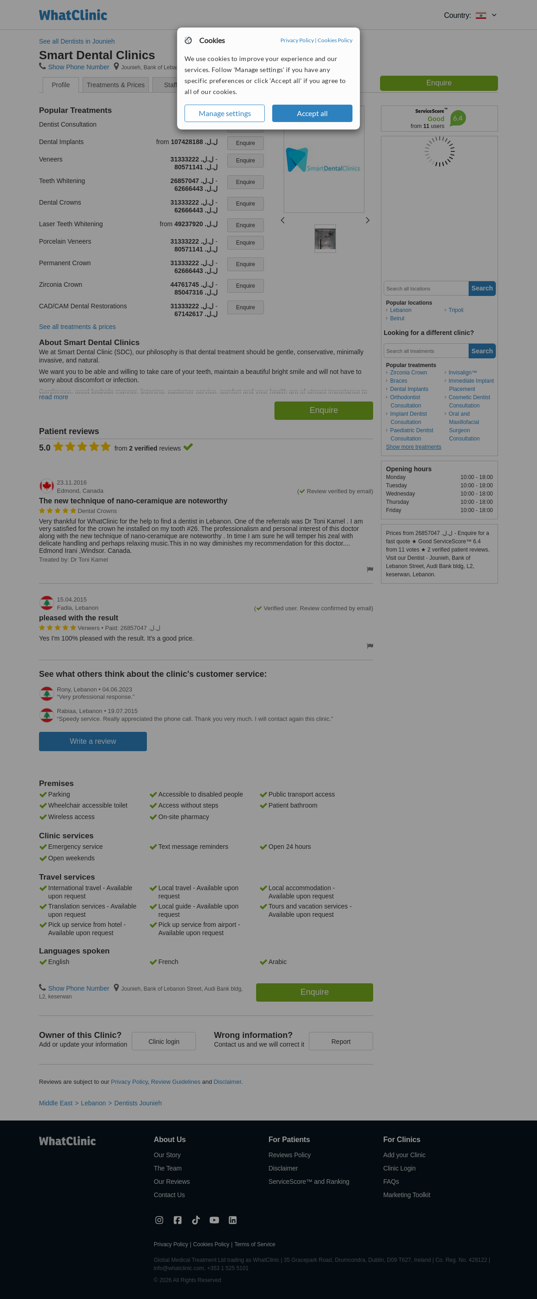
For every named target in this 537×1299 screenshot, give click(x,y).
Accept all (312, 113)
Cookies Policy (335, 40)
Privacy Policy (297, 40)
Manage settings (225, 113)
